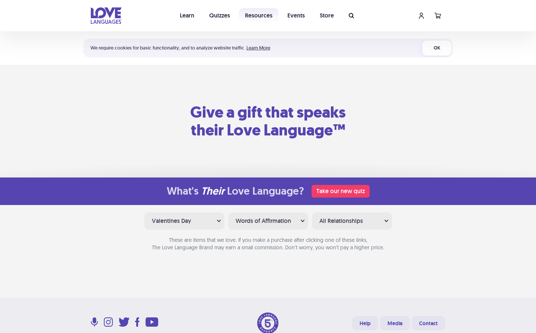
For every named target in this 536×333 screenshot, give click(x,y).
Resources (258, 15)
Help (365, 323)
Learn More (258, 48)
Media (394, 323)
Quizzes (219, 15)
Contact (428, 323)
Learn (187, 15)
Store (327, 15)
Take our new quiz (340, 191)
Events (296, 15)
